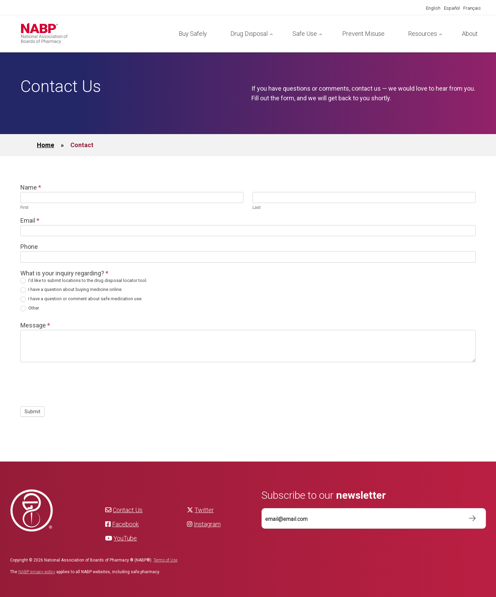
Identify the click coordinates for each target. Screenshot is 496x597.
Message (35, 325)
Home (45, 145)
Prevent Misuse (363, 33)
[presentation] (72, 382)
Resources (422, 33)
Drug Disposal (249, 33)
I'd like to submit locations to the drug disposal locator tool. (83, 281)
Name (30, 187)
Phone (29, 246)
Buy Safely (193, 33)
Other (29, 308)
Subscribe (469, 518)
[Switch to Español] (452, 8)
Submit (32, 411)
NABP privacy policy (36, 571)
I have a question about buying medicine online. (71, 290)
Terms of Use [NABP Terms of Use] (165, 560)
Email (29, 220)
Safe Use (304, 33)
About (470, 33)
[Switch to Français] (472, 8)
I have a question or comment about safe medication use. (81, 299)
